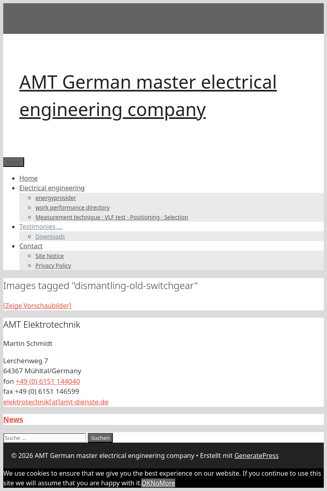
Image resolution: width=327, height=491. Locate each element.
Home (28, 178)
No (155, 483)
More (167, 483)
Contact (31, 245)
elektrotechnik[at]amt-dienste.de (55, 401)
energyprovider (55, 198)
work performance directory (72, 207)
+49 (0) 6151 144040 (48, 381)
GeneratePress (256, 455)
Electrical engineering (52, 187)
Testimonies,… (40, 226)
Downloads (50, 236)
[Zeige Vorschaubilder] (37, 305)
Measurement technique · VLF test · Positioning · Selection (111, 217)
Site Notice (49, 256)
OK (145, 483)
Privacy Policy (53, 265)
